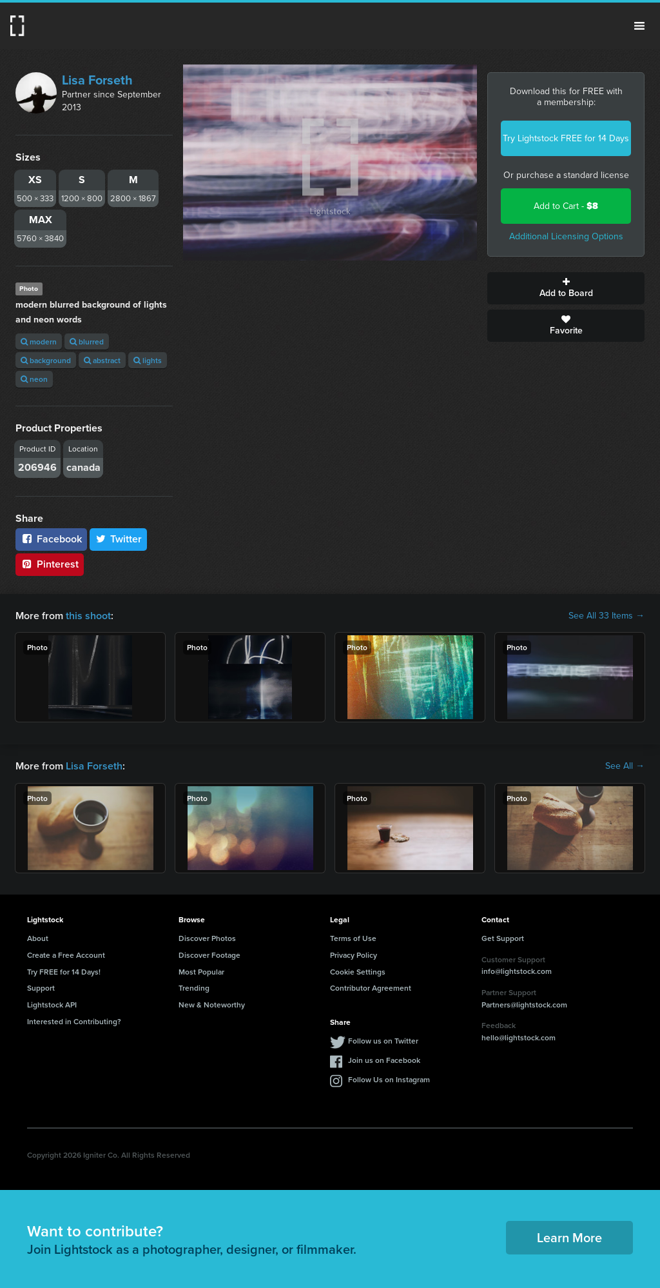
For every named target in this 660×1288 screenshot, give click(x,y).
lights (147, 360)
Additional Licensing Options (566, 236)
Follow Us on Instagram (389, 1079)
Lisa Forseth (97, 80)
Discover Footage (209, 954)
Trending (194, 987)
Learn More (569, 1237)
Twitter (118, 538)
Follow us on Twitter (383, 1040)
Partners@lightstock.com (524, 1004)
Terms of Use (353, 938)
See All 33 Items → (606, 615)
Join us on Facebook (384, 1060)
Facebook (51, 538)
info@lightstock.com (516, 971)
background (46, 360)
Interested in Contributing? (74, 1021)
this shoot (88, 615)
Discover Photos (207, 938)
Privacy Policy (353, 954)
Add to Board (566, 288)
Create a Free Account (66, 954)
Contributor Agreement (370, 987)
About (37, 938)
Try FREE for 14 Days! (64, 971)
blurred (87, 341)
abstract (102, 360)
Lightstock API (52, 1004)
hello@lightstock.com (518, 1037)
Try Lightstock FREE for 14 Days (566, 138)
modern (39, 341)
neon (34, 378)
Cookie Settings (357, 971)
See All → (625, 766)
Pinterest (50, 564)
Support (41, 987)
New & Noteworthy (212, 1004)
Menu (639, 25)
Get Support (502, 938)
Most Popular (201, 971)
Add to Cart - (566, 206)
